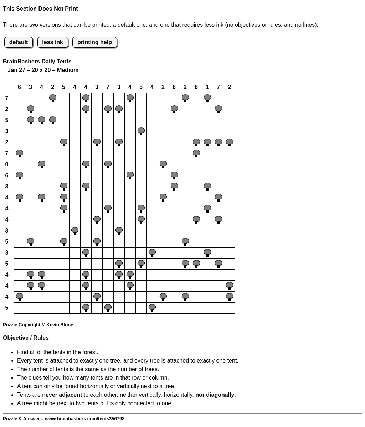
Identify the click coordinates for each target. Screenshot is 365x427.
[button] (19, 98)
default (18, 42)
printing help (94, 42)
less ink (52, 42)
